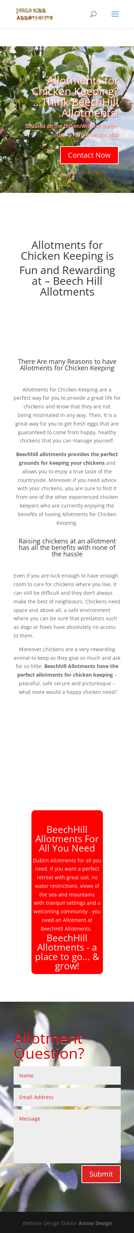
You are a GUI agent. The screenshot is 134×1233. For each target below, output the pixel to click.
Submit (101, 1174)
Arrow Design (95, 1223)
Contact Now (89, 155)
